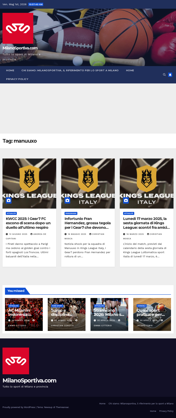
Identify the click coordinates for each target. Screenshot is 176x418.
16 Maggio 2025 (77, 234)
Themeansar (62, 407)
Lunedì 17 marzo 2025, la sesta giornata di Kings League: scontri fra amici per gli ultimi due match (145, 225)
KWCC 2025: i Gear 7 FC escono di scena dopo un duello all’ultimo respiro (28, 223)
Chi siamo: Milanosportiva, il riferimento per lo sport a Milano (70, 70)
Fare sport (57, 306)
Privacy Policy (17, 79)
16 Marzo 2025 (135, 234)
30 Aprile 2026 (21, 320)
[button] (164, 74)
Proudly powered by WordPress (19, 407)
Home (10, 70)
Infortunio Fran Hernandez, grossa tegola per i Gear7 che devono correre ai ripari (88, 225)
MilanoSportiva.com (19, 48)
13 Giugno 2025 (18, 234)
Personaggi (71, 213)
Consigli (142, 306)
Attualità (11, 213)
